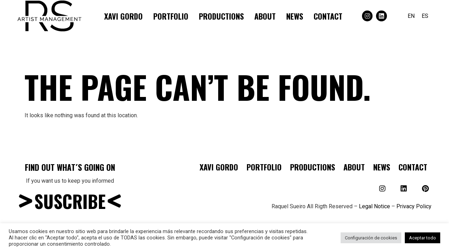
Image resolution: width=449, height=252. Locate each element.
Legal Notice (374, 206)
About (265, 16)
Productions (221, 16)
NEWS (294, 16)
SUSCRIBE (70, 201)
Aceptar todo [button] (422, 237)
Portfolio (170, 16)
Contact (328, 16)
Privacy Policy (413, 206)
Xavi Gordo (123, 16)
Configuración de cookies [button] (371, 237)
